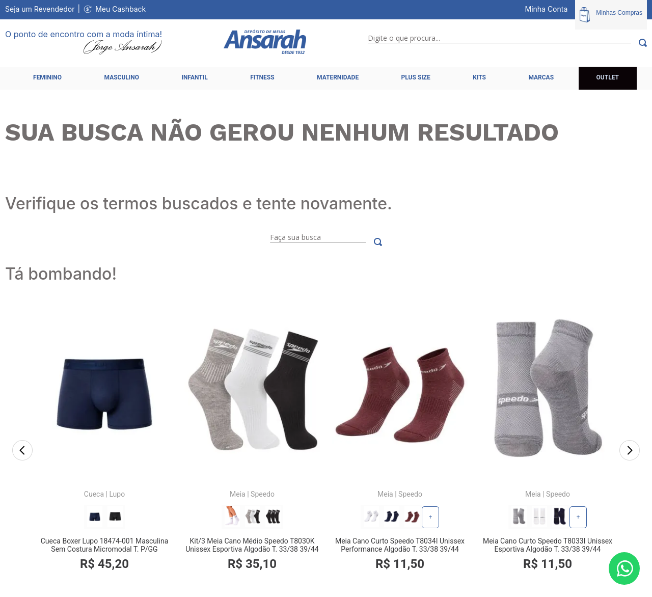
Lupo (117, 494)
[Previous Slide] (22, 451)
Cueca (94, 494)
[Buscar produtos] (639, 42)
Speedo (263, 494)
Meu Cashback (120, 9)
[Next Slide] (629, 451)
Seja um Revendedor (40, 9)
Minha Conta (546, 9)
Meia (238, 494)
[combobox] (507, 42)
